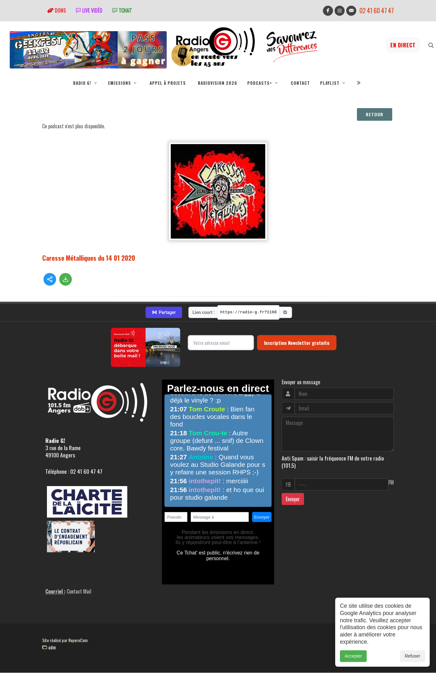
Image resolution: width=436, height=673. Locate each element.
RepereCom (78, 640)
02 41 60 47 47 (376, 10)
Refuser (412, 655)
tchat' (122, 10)
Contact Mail (79, 591)
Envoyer (293, 499)
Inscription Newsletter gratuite (297, 342)
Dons (56, 10)
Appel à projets (168, 83)
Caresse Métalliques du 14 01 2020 (88, 258)
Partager (164, 312)
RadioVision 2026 (217, 83)
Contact (300, 83)
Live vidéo (89, 10)
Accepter (353, 655)
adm (49, 647)
